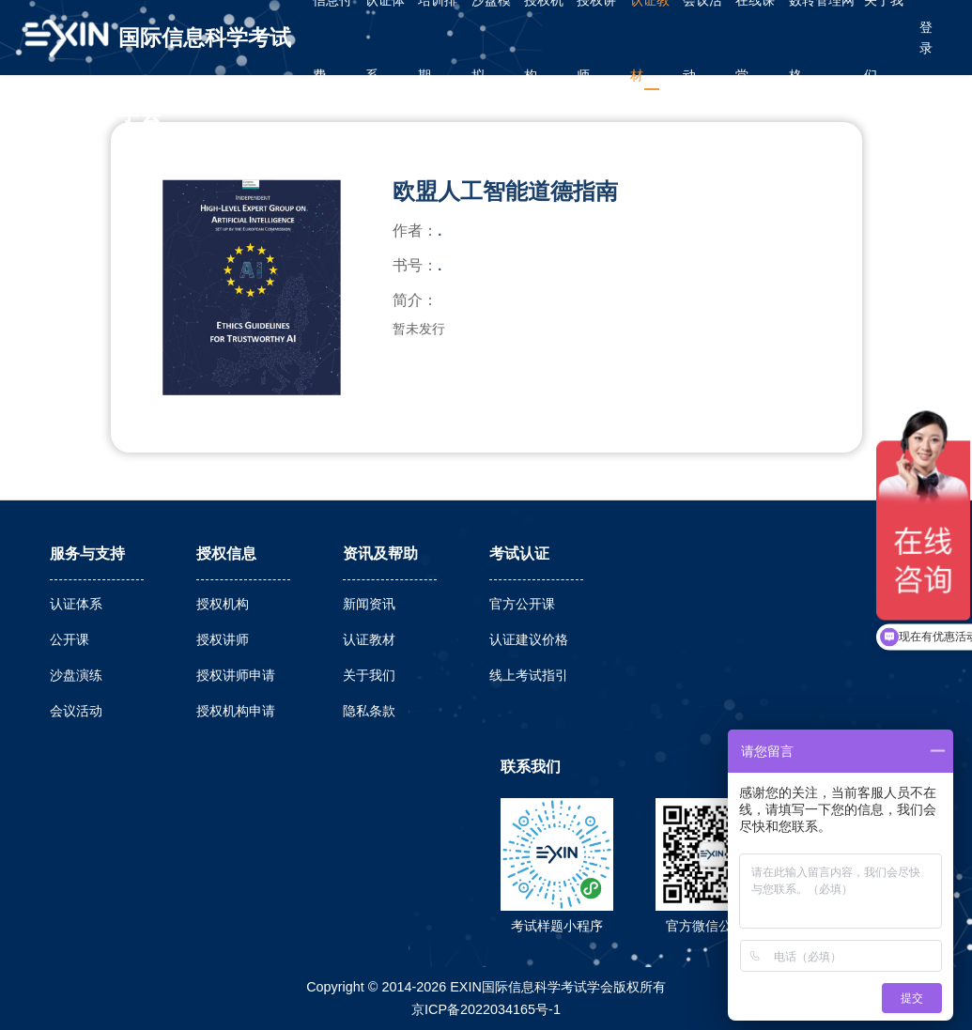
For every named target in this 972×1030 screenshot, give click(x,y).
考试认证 (519, 553)
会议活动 (76, 710)
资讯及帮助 (380, 553)
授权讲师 (222, 639)
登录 (926, 37)
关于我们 (369, 675)
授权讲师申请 (235, 675)
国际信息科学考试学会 (204, 50)
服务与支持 (87, 553)
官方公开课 (522, 603)
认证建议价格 (528, 639)
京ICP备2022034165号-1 (486, 1009)
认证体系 (76, 603)
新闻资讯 (369, 603)
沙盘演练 (76, 675)
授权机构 (222, 603)
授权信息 (226, 553)
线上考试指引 (528, 675)
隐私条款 (369, 710)
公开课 (69, 639)
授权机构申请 (235, 710)
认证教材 (369, 639)
